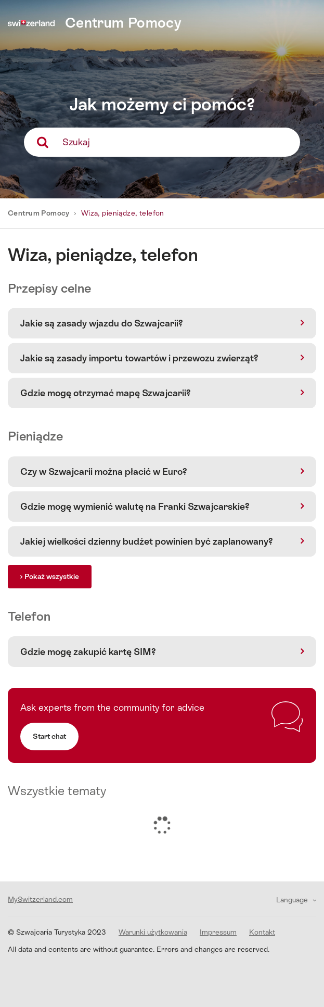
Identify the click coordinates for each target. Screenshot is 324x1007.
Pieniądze (35, 436)
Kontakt (262, 932)
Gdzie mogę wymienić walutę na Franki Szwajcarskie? (135, 506)
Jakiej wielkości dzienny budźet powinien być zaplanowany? (146, 541)
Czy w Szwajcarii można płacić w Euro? (103, 471)
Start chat (49, 736)
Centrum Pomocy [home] (123, 23)
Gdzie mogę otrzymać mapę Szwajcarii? (105, 392)
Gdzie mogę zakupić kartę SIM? (88, 651)
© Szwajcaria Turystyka (57, 932)
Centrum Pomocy (39, 213)
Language (293, 900)
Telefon (29, 616)
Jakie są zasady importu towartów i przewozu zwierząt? (139, 358)
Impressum (218, 932)
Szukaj (76, 141)
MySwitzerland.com (40, 899)
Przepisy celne (49, 288)
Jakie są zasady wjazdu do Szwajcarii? (101, 323)
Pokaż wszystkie (51, 576)
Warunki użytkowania (153, 932)
